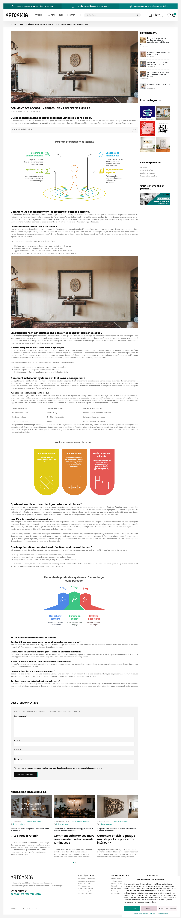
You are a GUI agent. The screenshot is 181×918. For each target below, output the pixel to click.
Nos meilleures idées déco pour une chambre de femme (158, 74)
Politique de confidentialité (158, 914)
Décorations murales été (86, 881)
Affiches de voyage (117, 888)
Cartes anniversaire (85, 893)
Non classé (143, 167)
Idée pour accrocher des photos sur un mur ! (157, 63)
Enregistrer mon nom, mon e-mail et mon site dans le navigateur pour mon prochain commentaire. (59, 768)
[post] (143, 39)
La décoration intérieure (19, 112)
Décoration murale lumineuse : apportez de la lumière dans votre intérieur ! (73, 829)
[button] (73, 862)
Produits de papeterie (86, 891)
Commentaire (20, 716)
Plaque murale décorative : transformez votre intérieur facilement (116, 829)
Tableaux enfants (84, 883)
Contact (71, 15)
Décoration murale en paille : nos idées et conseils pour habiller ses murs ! (154, 41)
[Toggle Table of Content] (133, 130)
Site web (18, 759)
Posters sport (115, 891)
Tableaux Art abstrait (118, 881)
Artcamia (19, 909)
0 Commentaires (36, 112)
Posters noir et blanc (118, 883)
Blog (61, 15)
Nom (17, 741)
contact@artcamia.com (26, 894)
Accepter (132, 909)
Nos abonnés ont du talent (148, 176)
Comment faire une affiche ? (158, 85)
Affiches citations (84, 886)
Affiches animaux (117, 879)
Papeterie (51, 15)
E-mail (17, 750)
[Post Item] (31, 806)
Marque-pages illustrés (119, 893)
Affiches (38, 15)
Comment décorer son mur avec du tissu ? (158, 53)
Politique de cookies (141, 914)
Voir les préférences (167, 909)
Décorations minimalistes (119, 886)
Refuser (149, 909)
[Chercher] (137, 15)
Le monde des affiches (147, 170)
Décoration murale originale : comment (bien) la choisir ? (30, 829)
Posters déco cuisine (85, 888)
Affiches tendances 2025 (86, 879)
